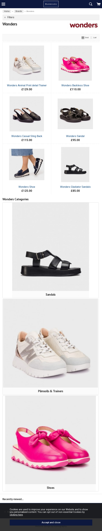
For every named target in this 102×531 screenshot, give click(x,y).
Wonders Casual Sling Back (26, 136)
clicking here (16, 514)
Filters (10, 17)
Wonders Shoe (26, 186)
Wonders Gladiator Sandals (75, 186)
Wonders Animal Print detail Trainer (27, 85)
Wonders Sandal (75, 136)
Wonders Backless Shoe (75, 85)
